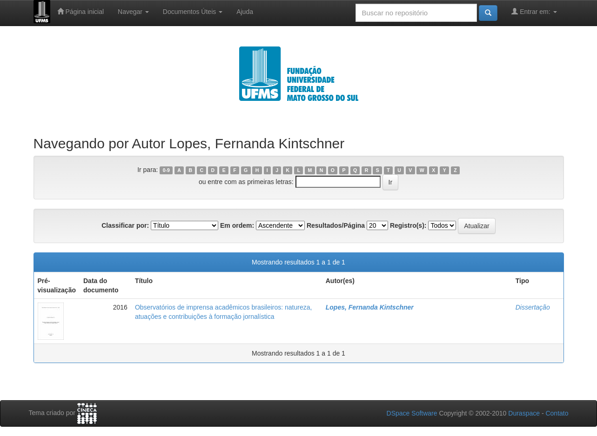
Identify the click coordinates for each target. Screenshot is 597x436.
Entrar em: (534, 11)
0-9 (166, 170)
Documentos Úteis (192, 11)
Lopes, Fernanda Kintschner (370, 307)
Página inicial (80, 11)
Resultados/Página (336, 225)
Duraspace (524, 413)
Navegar (133, 11)
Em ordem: (237, 225)
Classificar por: (125, 225)
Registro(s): (408, 225)
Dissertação (533, 307)
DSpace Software (412, 413)
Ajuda (244, 11)
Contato (556, 413)
